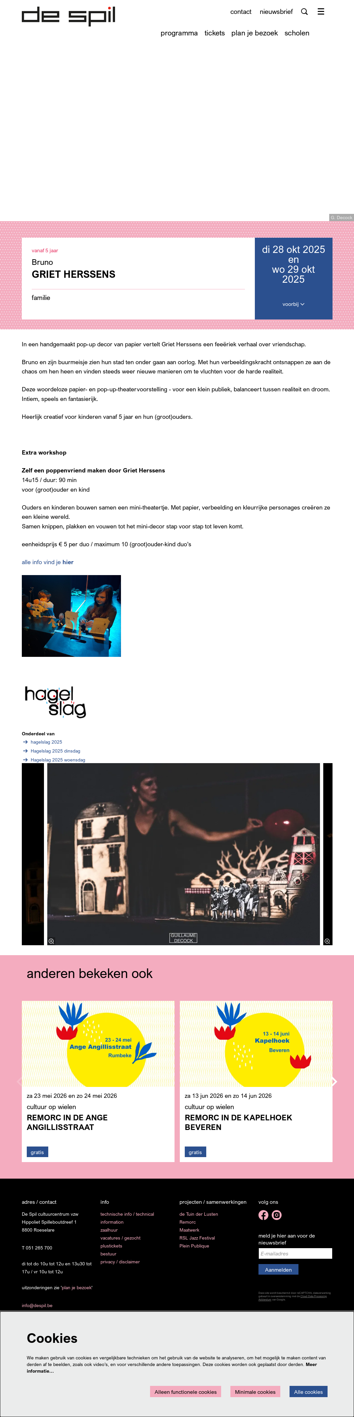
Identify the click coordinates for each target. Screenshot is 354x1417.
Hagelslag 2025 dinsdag (51, 755)
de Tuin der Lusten (198, 1218)
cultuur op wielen (51, 1111)
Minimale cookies (255, 1392)
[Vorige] (15, 858)
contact (241, 11)
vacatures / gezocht (120, 1242)
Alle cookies (308, 1392)
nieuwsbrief (276, 11)
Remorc (187, 1226)
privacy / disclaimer (120, 1266)
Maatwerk (189, 1234)
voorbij (294, 308)
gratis (37, 1156)
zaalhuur (109, 1234)
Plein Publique (194, 1250)
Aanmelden (278, 1273)
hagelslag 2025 (42, 746)
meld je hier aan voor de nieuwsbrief (286, 1243)
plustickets (111, 1250)
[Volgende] (339, 858)
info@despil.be (37, 1309)
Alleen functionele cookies (186, 1392)
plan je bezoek (77, 1292)
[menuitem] (179, 32)
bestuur (108, 1258)
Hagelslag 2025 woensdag (53, 764)
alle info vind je (48, 566)
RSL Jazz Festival (197, 1242)
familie (41, 301)
